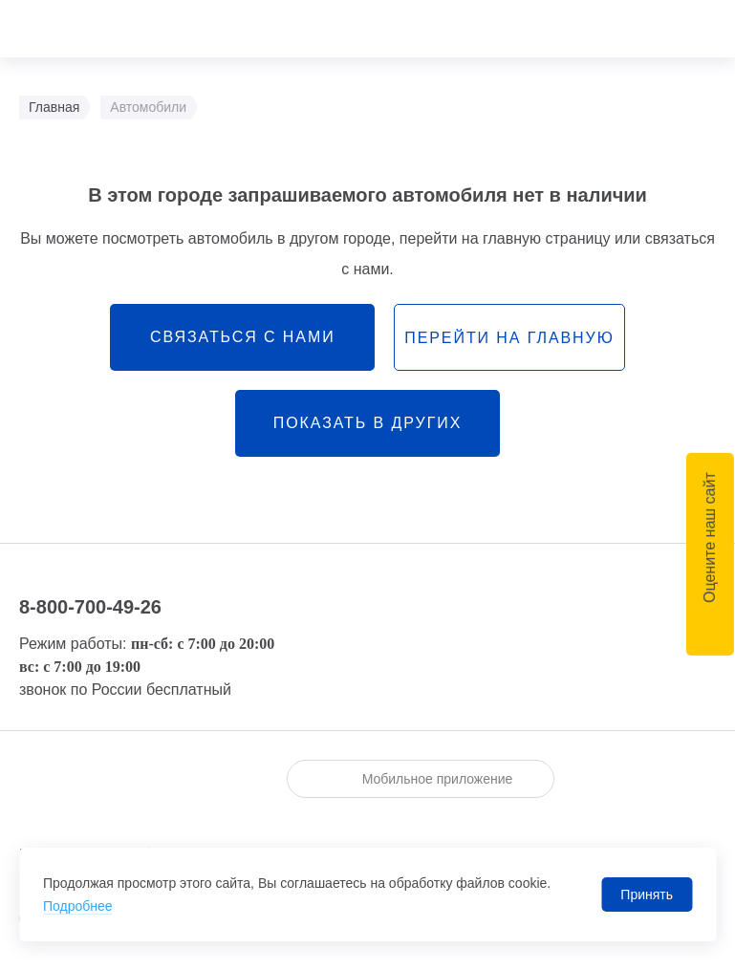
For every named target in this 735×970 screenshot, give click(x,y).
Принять (646, 894)
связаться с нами (242, 337)
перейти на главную (509, 338)
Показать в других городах (367, 436)
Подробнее (78, 906)
